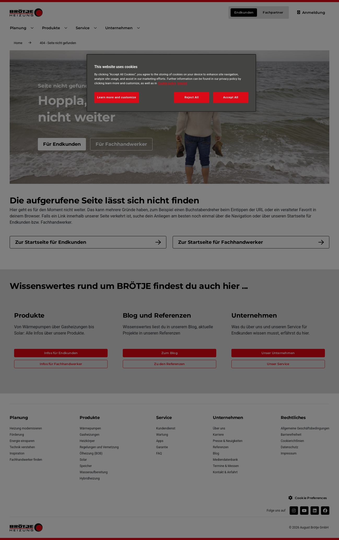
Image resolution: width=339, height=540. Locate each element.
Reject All (192, 97)
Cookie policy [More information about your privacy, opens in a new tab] (167, 83)
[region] (171, 83)
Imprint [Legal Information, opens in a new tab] (182, 83)
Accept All (230, 97)
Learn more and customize (116, 97)
